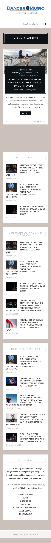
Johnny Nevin (31, 89)
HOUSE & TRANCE (25, 494)
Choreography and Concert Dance (24, 72)
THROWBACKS (25, 514)
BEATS (25, 498)
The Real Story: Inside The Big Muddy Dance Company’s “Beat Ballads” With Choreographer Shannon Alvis (25, 420)
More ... (25, 113)
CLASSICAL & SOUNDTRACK (25, 507)
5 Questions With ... (26, 70)
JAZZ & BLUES (25, 511)
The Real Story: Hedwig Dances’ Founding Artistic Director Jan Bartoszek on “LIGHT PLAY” (24, 325)
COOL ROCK (25, 501)
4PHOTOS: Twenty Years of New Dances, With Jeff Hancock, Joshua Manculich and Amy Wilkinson (25, 170)
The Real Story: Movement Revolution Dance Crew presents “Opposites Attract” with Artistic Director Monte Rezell (24, 305)
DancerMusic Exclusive (24, 75)
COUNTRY (25, 504)
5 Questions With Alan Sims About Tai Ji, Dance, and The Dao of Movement (25, 82)
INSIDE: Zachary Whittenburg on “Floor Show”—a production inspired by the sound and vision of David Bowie (25, 400)
